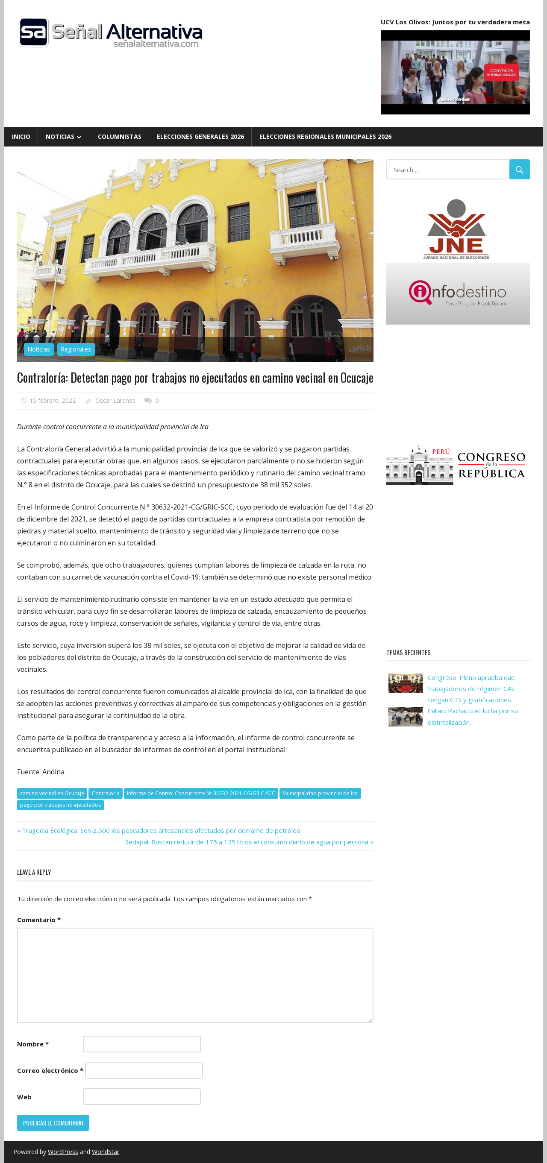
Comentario (39, 919)
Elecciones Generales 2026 (200, 136)
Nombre (33, 1044)
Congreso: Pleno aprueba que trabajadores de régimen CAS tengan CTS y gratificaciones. (471, 688)
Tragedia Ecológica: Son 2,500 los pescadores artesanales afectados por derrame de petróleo (160, 830)
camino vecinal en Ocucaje (52, 793)
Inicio (21, 136)
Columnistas (119, 136)
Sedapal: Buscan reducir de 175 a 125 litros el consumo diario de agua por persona (246, 842)
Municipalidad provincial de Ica (320, 793)
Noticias (60, 136)
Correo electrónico (50, 1070)
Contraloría (106, 793)
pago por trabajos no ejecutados (60, 805)
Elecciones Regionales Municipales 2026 (325, 136)
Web (24, 1097)
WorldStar (105, 1152)
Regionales (76, 349)
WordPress (63, 1152)
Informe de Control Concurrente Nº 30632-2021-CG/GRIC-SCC (201, 793)
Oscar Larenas (115, 400)
